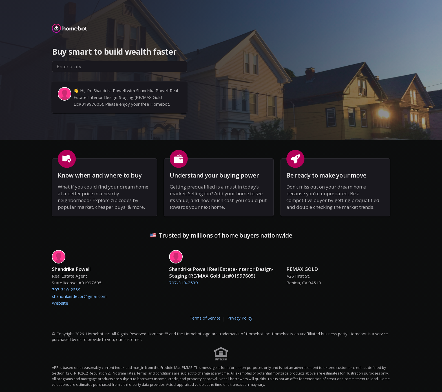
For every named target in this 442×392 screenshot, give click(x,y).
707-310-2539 (66, 289)
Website (60, 303)
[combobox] (119, 66)
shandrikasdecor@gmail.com (79, 296)
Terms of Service (205, 318)
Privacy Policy (239, 318)
